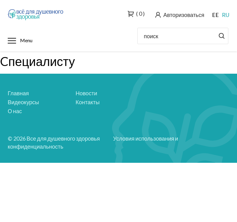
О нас (15, 111)
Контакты (88, 102)
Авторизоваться (183, 14)
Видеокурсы (23, 102)
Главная (18, 93)
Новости (86, 93)
